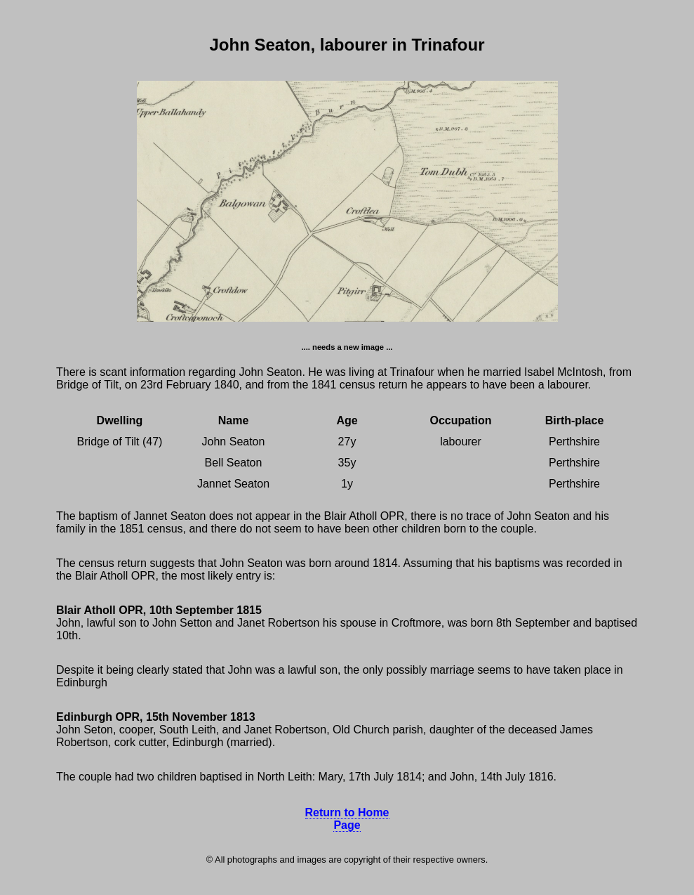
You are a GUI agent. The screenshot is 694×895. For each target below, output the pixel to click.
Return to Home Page (347, 818)
